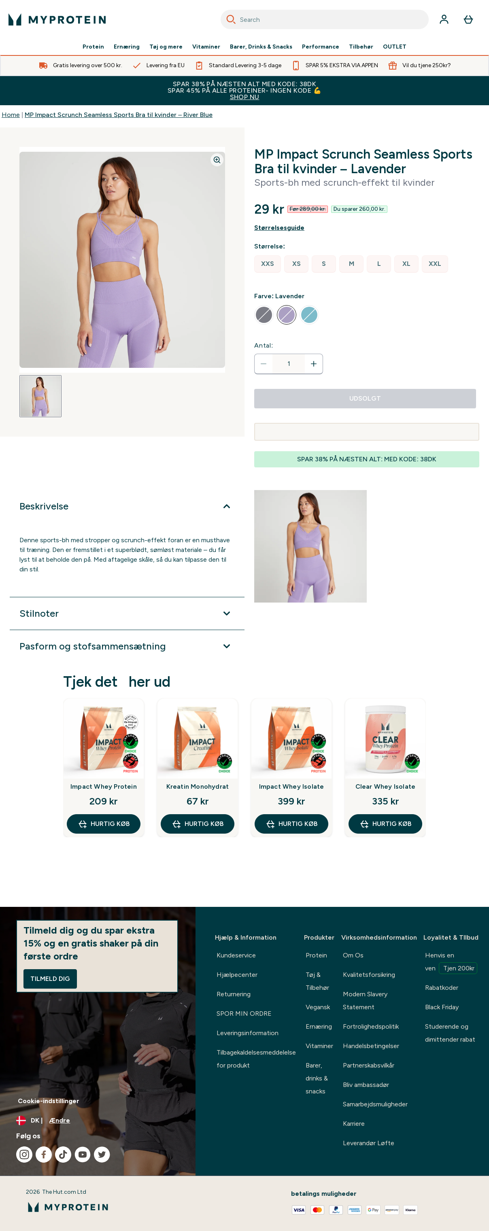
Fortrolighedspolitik (371, 1026)
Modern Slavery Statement (365, 1000)
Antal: (263, 345)
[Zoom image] (216, 159)
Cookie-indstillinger (48, 1101)
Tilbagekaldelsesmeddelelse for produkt (256, 1058)
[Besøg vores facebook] (44, 1154)
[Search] (231, 19)
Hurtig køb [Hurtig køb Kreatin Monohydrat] (197, 824)
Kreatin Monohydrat (197, 786)
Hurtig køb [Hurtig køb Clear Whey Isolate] (385, 824)
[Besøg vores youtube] (82, 1154)
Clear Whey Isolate (385, 786)
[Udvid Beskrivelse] (127, 506)
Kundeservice (236, 955)
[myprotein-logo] (57, 19)
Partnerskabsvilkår (368, 1065)
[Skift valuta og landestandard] (97, 1120)
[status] (288, 364)
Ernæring (127, 47)
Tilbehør (361, 47)
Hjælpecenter (237, 974)
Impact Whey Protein (103, 786)
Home (11, 115)
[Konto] (444, 19)
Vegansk (318, 1007)
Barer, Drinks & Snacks (261, 47)
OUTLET (394, 47)
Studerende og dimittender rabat (450, 1033)
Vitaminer (206, 47)
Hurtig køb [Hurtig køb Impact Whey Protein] (104, 824)
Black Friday (442, 1007)
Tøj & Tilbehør (317, 981)
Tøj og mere (166, 47)
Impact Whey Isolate (291, 786)
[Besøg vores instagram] (24, 1154)
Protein (93, 47)
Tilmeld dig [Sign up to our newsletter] (50, 979)
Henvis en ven (451, 962)
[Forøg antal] (314, 364)
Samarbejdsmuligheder (375, 1104)
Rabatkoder (441, 987)
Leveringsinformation (248, 1033)
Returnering (234, 994)
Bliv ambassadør (366, 1085)
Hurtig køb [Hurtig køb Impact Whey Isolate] (291, 824)
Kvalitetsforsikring (369, 974)
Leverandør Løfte (368, 1143)
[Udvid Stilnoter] (127, 613)
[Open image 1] (40, 396)
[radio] (267, 264)
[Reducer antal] (263, 364)
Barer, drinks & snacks (317, 1078)
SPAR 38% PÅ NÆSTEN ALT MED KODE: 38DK (244, 90)
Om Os (353, 955)
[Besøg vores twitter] (102, 1154)
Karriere (354, 1123)
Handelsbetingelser (371, 1046)
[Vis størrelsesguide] (366, 228)
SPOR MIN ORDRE (244, 1013)
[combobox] (325, 19)
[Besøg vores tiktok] (63, 1154)
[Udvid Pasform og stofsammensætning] (127, 646)
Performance (320, 47)
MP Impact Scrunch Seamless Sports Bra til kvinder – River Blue (119, 115)
